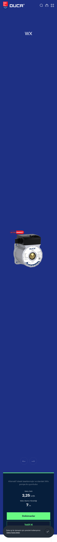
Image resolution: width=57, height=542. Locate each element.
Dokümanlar (28, 516)
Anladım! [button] (48, 530)
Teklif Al (28, 524)
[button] (24, 461)
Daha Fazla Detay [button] (13, 532)
